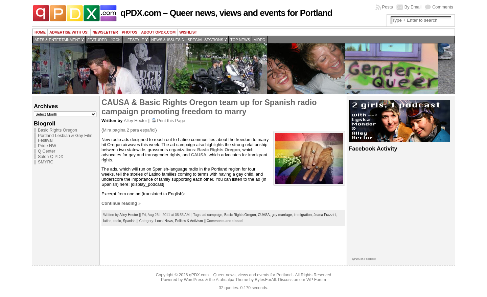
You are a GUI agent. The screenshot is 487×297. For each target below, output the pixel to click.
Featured (97, 40)
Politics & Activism (189, 221)
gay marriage (282, 215)
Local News (164, 221)
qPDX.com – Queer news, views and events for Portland (226, 13)
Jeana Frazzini (325, 215)
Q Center (46, 151)
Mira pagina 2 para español (129, 130)
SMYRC (45, 162)
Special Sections (205, 40)
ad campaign (213, 215)
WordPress (194, 279)
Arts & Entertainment (57, 40)
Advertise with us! (69, 32)
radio (117, 221)
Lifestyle (134, 40)
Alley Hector (135, 120)
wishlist (188, 32)
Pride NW (47, 145)
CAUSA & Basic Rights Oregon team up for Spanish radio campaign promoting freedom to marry (209, 107)
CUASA (264, 215)
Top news (240, 40)
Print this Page (171, 120)
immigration (303, 215)
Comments (442, 6)
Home (40, 32)
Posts (387, 6)
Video (259, 40)
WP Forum (316, 279)
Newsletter (105, 32)
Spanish (129, 221)
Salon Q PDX (50, 156)
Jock (116, 40)
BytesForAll (265, 279)
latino (107, 221)
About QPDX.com (158, 32)
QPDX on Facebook (364, 258)
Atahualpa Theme (232, 279)
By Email (413, 6)
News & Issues (166, 40)
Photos (129, 32)
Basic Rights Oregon (57, 130)
